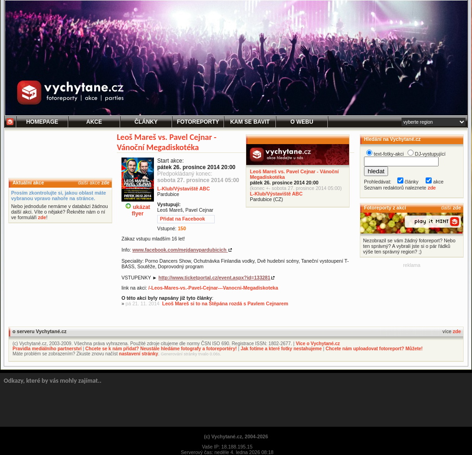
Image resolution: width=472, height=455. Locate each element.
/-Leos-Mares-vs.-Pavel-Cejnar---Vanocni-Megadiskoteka (213, 288)
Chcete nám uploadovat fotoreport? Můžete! (373, 348)
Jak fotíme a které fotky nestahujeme (281, 348)
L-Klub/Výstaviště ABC (276, 193)
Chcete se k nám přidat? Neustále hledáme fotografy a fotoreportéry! (161, 348)
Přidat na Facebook (182, 218)
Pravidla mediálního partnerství (47, 348)
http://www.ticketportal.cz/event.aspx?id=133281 (214, 277)
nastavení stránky (139, 353)
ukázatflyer (137, 206)
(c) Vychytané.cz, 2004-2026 (236, 436)
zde (105, 182)
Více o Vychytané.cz (318, 343)
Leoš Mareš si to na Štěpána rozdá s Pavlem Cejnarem (225, 303)
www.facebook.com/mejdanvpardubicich (180, 250)
